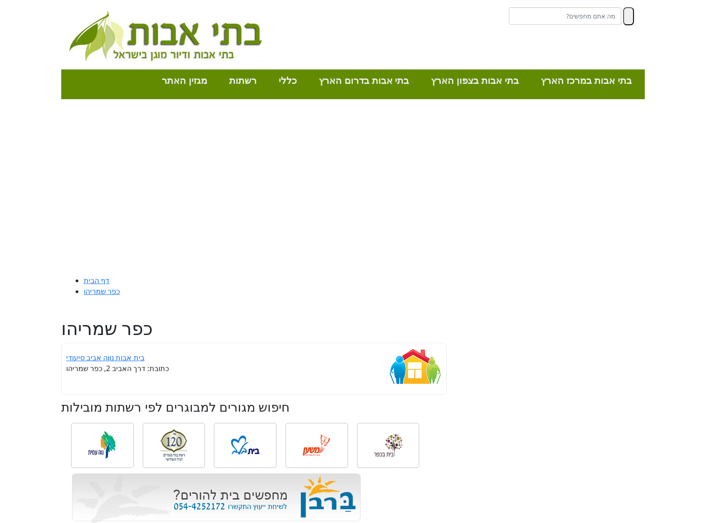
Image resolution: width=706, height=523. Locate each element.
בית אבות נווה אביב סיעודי (105, 357)
